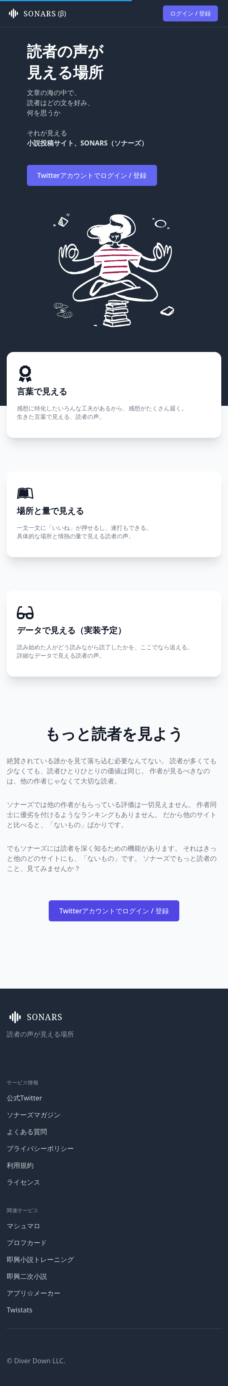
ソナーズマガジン (33, 1114)
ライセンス (23, 1182)
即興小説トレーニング (40, 1259)
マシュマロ (23, 1225)
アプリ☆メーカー (33, 1293)
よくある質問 (27, 1131)
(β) (36, 13)
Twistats (19, 1310)
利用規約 (20, 1165)
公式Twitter (24, 1098)
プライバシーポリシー (40, 1148)
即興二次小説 (27, 1276)
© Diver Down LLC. (36, 1360)
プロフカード (27, 1242)
